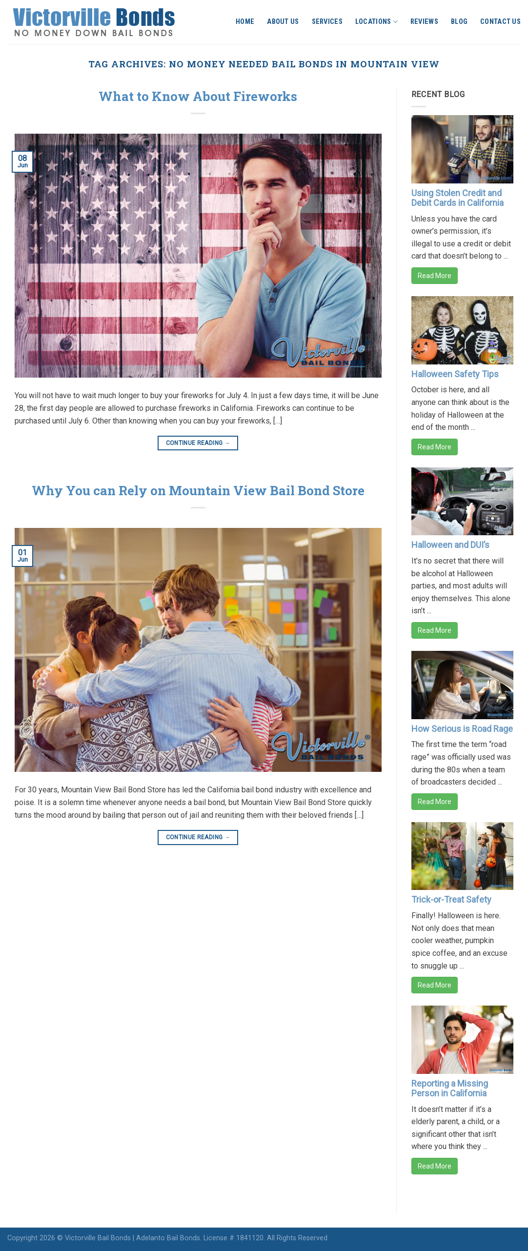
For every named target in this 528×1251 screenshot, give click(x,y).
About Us (283, 22)
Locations (376, 21)
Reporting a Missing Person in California (449, 1088)
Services (327, 22)
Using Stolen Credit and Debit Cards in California (457, 198)
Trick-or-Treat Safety (451, 899)
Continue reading (198, 443)
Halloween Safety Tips (455, 374)
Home (245, 22)
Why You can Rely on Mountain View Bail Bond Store (198, 490)
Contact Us (500, 22)
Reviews (424, 22)
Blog (459, 22)
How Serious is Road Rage (462, 729)
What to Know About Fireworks (198, 96)
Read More (434, 276)
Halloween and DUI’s (450, 545)
